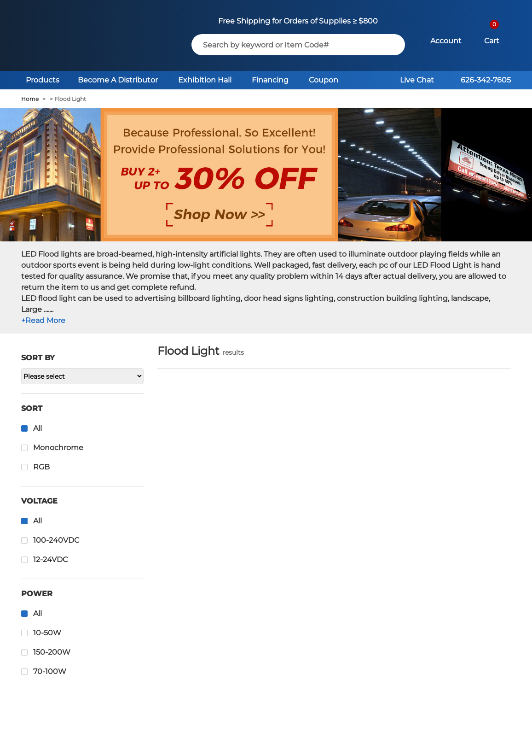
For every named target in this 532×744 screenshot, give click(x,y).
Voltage (39, 501)
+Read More (43, 320)
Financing (270, 80)
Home (30, 98)
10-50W (47, 632)
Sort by (38, 357)
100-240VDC (56, 540)
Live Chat (417, 80)
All (37, 428)
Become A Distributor (118, 80)
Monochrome (58, 447)
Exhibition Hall (204, 80)
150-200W (51, 652)
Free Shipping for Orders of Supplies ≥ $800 (298, 21)
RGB (41, 467)
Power (36, 593)
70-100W (49, 671)
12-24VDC (50, 559)
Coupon (323, 80)
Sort (31, 408)
